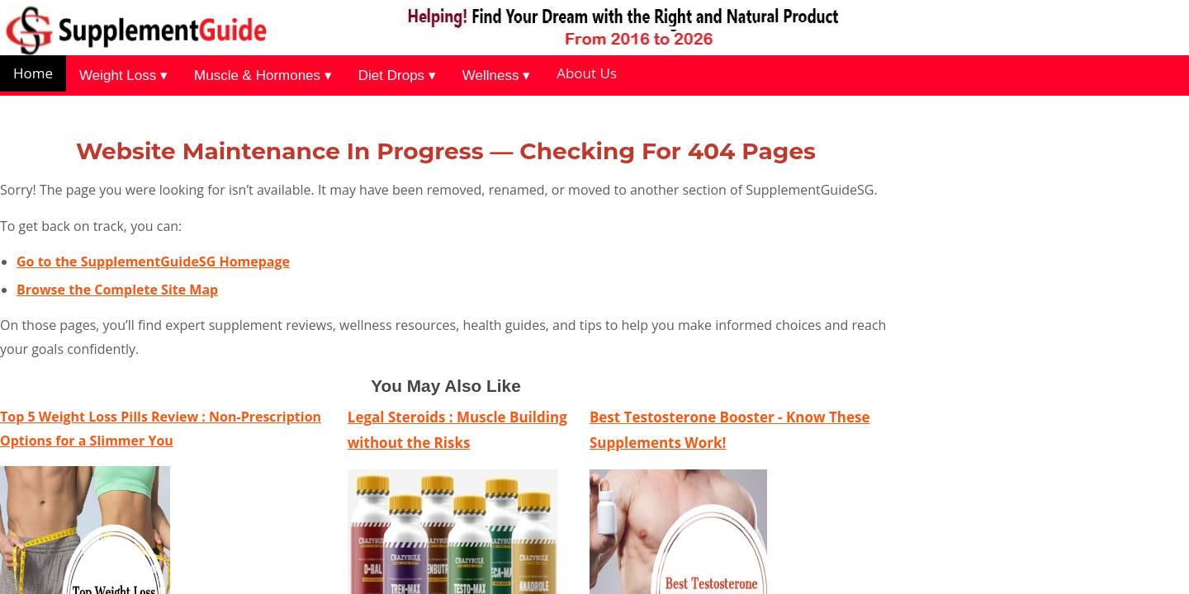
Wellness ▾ (496, 75)
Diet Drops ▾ (397, 75)
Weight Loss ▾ (123, 75)
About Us (587, 73)
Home (33, 73)
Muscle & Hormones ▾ (263, 75)
